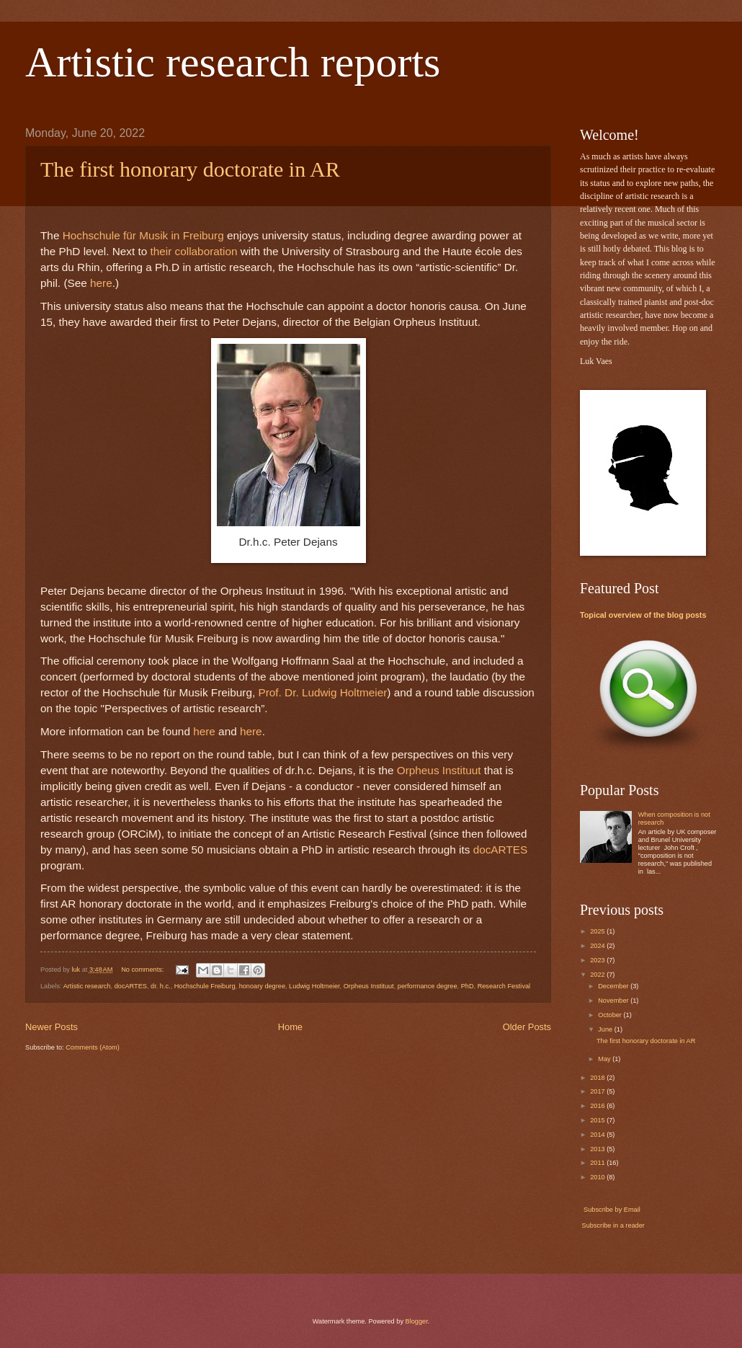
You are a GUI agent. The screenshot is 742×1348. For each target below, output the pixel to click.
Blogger (417, 1321)
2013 (598, 1149)
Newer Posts (51, 1026)
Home (290, 1026)
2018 (598, 1077)
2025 (598, 931)
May (605, 1059)
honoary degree (262, 986)
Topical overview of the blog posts (643, 615)
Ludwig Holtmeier (314, 986)
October (610, 1015)
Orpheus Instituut (369, 986)
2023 (598, 960)
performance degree (427, 986)
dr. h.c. (161, 986)
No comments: (143, 969)
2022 (598, 974)
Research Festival (504, 986)
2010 (598, 1177)
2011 (598, 1162)
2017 (598, 1091)
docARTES (131, 986)
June (606, 1029)
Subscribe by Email (611, 1209)
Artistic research (87, 986)
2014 (598, 1134)
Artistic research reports (232, 62)
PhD (467, 986)
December (614, 986)
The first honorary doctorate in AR (190, 169)
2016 (598, 1105)
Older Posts (527, 1026)
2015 (598, 1120)
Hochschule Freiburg (205, 986)
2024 (598, 945)
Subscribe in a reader (613, 1225)
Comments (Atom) (93, 1047)
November (614, 1000)
